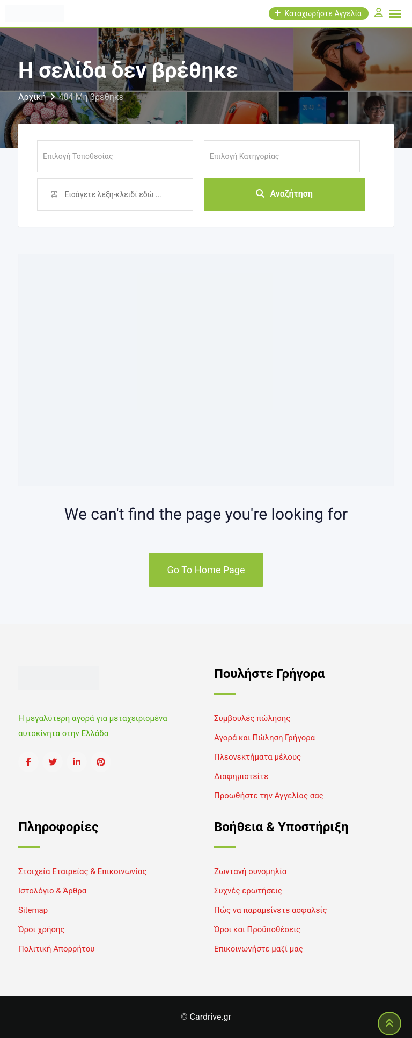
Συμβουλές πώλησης (252, 718)
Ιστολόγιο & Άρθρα (52, 891)
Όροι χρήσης (41, 929)
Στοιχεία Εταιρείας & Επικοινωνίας (82, 871)
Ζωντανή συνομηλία (250, 871)
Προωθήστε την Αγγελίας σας (268, 796)
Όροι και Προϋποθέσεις (257, 929)
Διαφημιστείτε (241, 776)
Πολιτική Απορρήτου (56, 949)
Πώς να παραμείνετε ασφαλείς (270, 910)
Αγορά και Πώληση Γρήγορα (264, 738)
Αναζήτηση (284, 194)
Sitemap (33, 910)
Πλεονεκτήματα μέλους (257, 757)
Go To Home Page (206, 569)
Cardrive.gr (210, 1017)
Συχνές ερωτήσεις (248, 891)
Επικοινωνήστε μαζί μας (258, 949)
